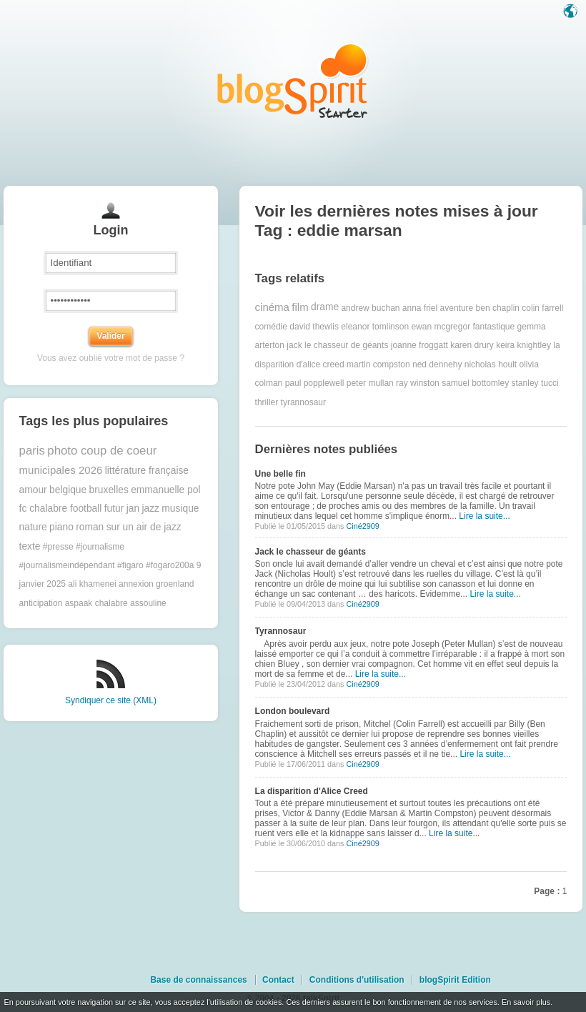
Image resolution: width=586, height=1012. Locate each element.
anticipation (41, 603)
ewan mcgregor (440, 327)
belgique (67, 490)
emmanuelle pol (165, 490)
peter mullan (370, 383)
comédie (271, 327)
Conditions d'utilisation (356, 980)
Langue (571, 12)
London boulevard (292, 711)
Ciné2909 (362, 526)
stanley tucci (535, 383)
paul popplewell (314, 383)
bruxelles (109, 490)
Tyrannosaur (281, 631)
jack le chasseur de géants (337, 345)
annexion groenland (156, 584)
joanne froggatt (419, 345)
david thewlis (314, 327)
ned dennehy (437, 364)
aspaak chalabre (96, 603)
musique (180, 508)
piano (61, 527)
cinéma (272, 307)
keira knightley (523, 345)
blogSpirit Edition (455, 980)
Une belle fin (280, 474)
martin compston (378, 364)
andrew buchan (370, 307)
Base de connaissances (198, 980)
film (300, 307)
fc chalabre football (60, 508)
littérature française (147, 470)
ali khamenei (92, 584)
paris (32, 450)
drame (325, 307)
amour (33, 490)
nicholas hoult (491, 364)
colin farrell (542, 307)
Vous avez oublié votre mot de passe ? (110, 358)
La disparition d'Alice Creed (311, 791)
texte (30, 546)
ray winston (418, 383)
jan (132, 508)
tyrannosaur (303, 402)
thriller (267, 402)
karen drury (472, 345)
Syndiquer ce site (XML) (111, 700)
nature (33, 527)
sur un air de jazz (144, 527)
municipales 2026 (61, 470)
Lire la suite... (484, 516)
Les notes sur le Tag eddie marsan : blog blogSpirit (293, 80)
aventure (457, 307)
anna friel (419, 307)
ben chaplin (498, 307)
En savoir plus (526, 1002)
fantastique (493, 327)
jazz (150, 508)
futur (114, 508)
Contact (278, 980)
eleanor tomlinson (375, 327)
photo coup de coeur (102, 450)
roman (90, 527)
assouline (148, 603)
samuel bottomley (475, 383)
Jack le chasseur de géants (310, 552)
